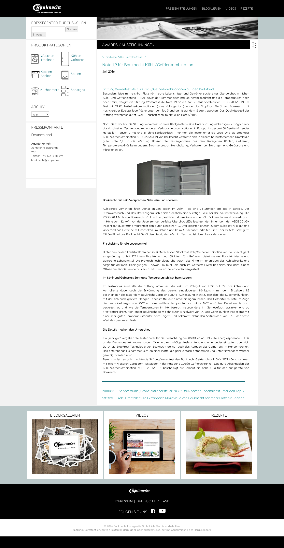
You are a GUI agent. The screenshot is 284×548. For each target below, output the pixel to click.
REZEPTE (246, 8)
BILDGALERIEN (211, 8)
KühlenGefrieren (78, 58)
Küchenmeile (49, 90)
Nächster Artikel (134, 57)
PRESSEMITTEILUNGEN (181, 8)
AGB (166, 501)
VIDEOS (231, 8)
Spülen (76, 74)
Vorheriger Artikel (115, 57)
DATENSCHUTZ (148, 501)
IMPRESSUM (124, 501)
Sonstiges (78, 90)
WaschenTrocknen (47, 58)
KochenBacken (46, 74)
